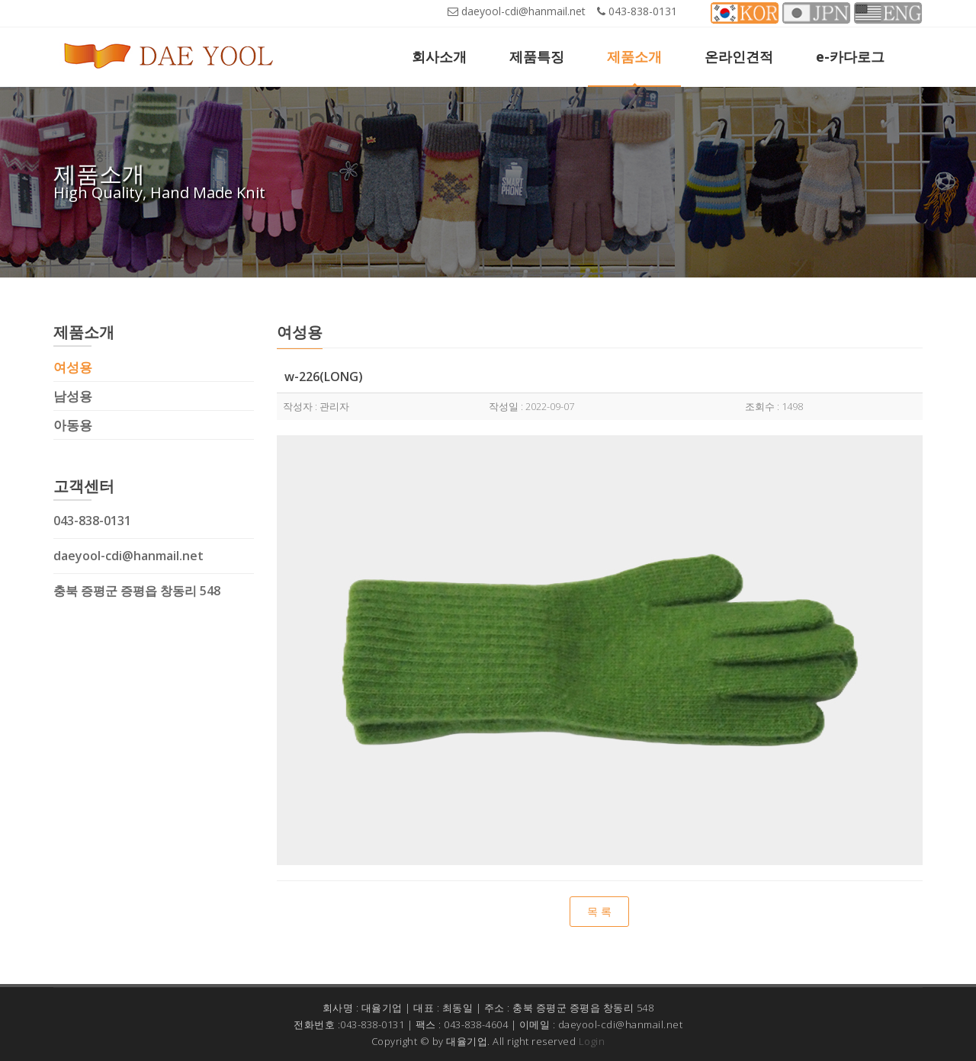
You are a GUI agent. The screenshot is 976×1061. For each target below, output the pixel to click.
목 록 (599, 911)
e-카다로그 (850, 56)
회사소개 (439, 56)
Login (592, 1041)
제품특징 (536, 56)
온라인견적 (739, 56)
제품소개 (634, 56)
